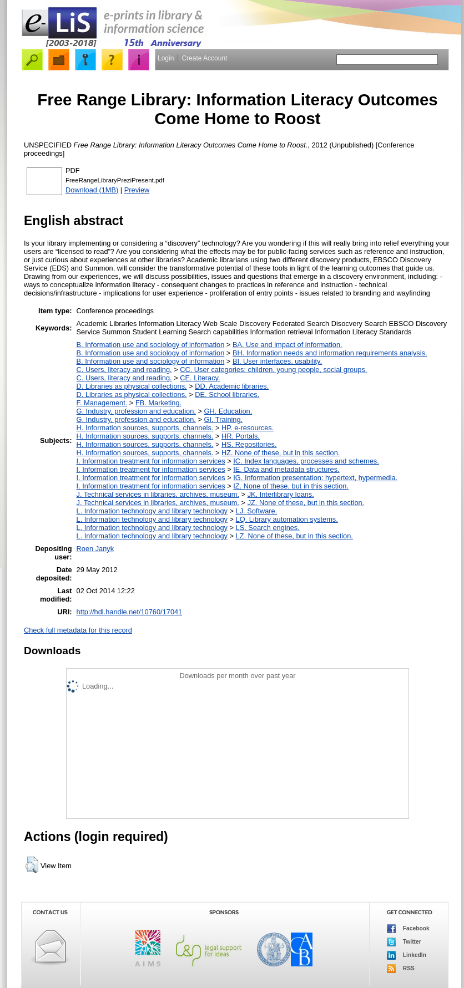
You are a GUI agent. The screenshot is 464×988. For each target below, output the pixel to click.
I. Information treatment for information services (151, 461)
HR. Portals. (240, 436)
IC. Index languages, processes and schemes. (306, 461)
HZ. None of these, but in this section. (280, 453)
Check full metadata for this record (78, 630)
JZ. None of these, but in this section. (306, 502)
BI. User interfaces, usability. (277, 361)
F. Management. (102, 403)
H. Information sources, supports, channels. (145, 428)
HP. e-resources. (247, 428)
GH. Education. (228, 411)
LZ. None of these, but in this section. (294, 536)
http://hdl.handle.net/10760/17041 (130, 612)
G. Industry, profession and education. (136, 411)
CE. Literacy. (200, 378)
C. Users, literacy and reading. (124, 369)
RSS (401, 968)
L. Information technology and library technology (152, 511)
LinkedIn (406, 955)
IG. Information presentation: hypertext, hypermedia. (315, 477)
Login (166, 58)
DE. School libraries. (227, 394)
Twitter (404, 942)
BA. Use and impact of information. (287, 344)
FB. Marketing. (158, 403)
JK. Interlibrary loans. (281, 494)
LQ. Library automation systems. (287, 519)
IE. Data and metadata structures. (286, 469)
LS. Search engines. (268, 527)
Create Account (204, 58)
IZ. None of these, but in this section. (291, 486)
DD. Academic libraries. (232, 386)
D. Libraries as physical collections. (132, 386)
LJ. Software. (257, 511)
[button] (32, 865)
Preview (137, 190)
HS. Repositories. (249, 444)
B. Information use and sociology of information (151, 344)
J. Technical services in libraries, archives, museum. (158, 494)
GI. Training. (223, 419)
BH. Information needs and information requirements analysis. (330, 353)
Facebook (408, 928)
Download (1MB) (91, 190)
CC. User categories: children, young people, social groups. (273, 369)
